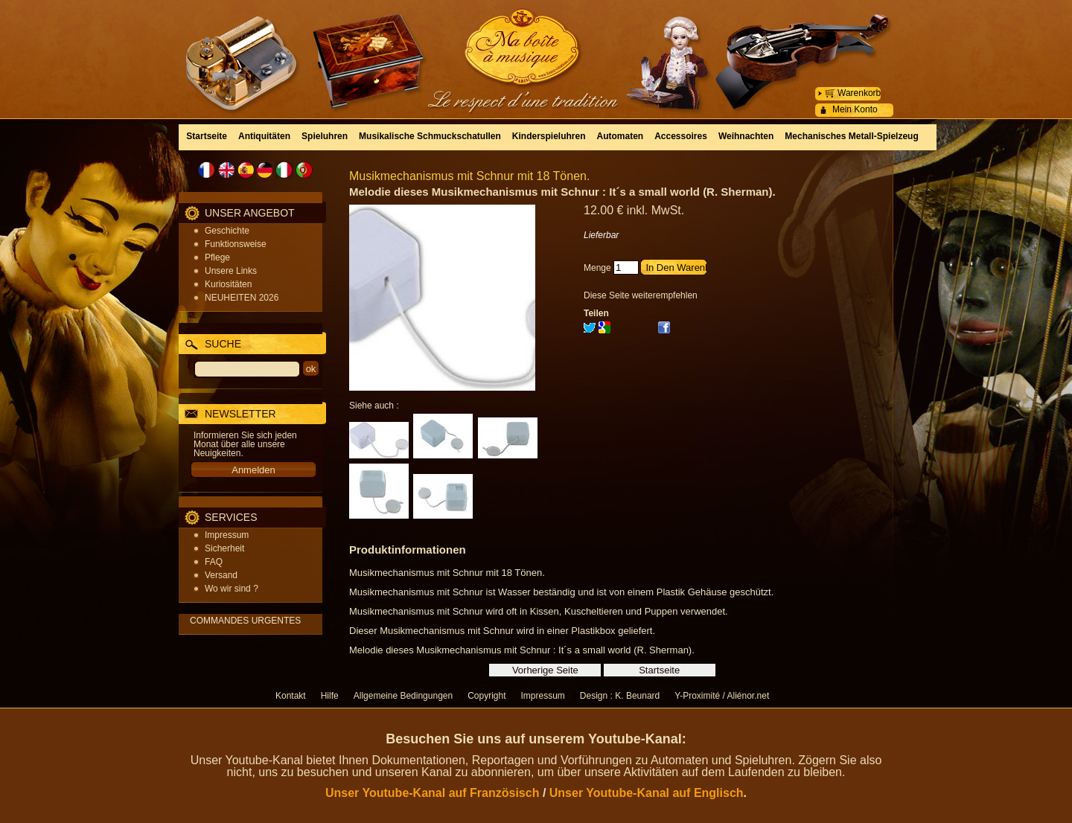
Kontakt (290, 696)
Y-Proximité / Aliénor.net (721, 696)
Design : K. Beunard (620, 696)
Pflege (217, 257)
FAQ (214, 562)
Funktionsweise (236, 244)
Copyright (486, 696)
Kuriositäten (228, 284)
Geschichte (227, 230)
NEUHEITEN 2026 (241, 297)
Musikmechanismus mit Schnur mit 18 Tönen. (469, 176)
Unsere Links (231, 271)
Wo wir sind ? (231, 588)
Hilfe (330, 696)
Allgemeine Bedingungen (403, 696)
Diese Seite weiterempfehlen (641, 295)
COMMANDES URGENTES (245, 620)
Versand (221, 575)
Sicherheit (224, 548)
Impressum (227, 535)
